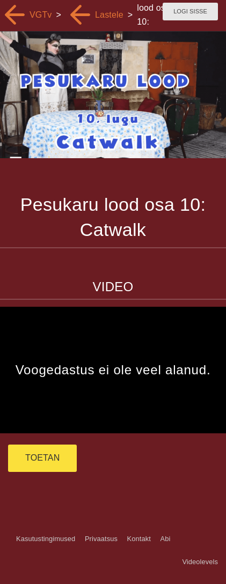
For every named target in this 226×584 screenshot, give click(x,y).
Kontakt (139, 539)
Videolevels (200, 562)
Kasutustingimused (45, 539)
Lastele (109, 14)
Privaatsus (101, 539)
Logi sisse (190, 11)
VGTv (41, 14)
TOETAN (42, 457)
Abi (165, 539)
